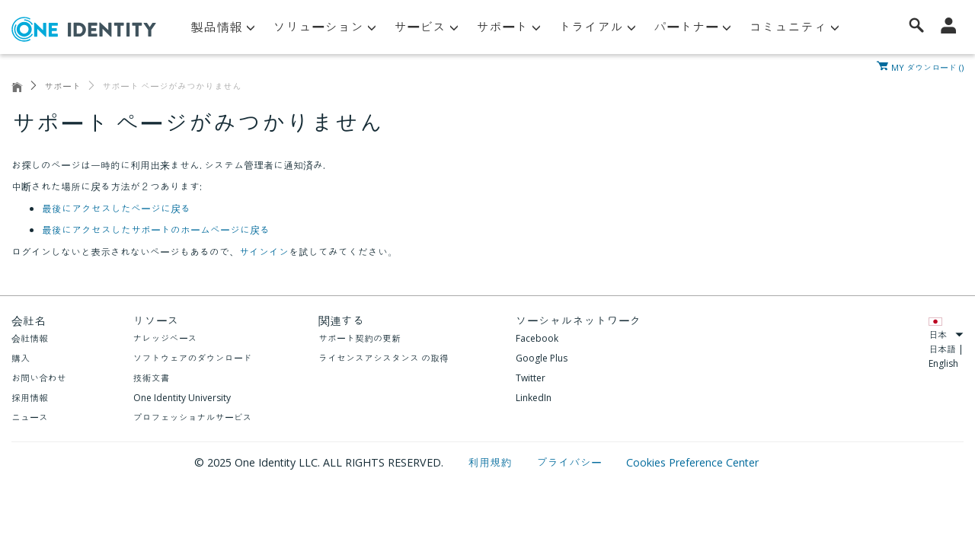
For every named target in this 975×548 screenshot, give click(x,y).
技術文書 (151, 377)
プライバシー (570, 462)
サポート (62, 86)
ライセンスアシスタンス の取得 (383, 358)
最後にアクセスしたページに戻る (116, 208)
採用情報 (29, 397)
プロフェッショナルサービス (192, 417)
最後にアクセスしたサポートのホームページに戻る (156, 230)
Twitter (530, 377)
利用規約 (491, 462)
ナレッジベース (165, 338)
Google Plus (541, 358)
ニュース (29, 417)
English (943, 363)
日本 (946, 334)
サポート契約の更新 (359, 338)
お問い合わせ (38, 377)
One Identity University (182, 397)
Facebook (537, 338)
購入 (20, 358)
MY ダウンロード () (927, 66)
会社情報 (29, 338)
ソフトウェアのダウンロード (192, 358)
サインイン (264, 252)
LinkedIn (533, 397)
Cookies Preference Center (692, 462)
